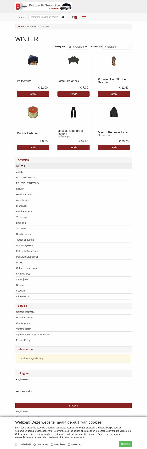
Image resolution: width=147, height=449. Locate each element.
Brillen (19, 262)
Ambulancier (22, 200)
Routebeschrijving (25, 317)
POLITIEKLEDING (25, 177)
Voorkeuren (41, 444)
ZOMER (20, 172)
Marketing (74, 444)
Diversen (20, 285)
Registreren (22, 411)
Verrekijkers (22, 279)
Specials (20, 290)
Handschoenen (23, 234)
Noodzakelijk (23, 444)
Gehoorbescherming (26, 268)
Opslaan (125, 444)
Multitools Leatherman (27, 256)
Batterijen (21, 223)
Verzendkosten (23, 329)
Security (20, 189)
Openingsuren (23, 323)
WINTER (20, 166)
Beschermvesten (24, 211)
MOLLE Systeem (24, 245)
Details (33, 94)
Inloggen (73, 405)
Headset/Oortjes (24, 194)
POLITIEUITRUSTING (27, 183)
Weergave (60, 46)
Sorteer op (96, 46)
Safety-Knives (23, 273)
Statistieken (58, 444)
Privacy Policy (23, 340)
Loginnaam (22, 379)
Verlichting (21, 217)
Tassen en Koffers (25, 239)
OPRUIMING (22, 296)
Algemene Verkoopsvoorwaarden (33, 334)
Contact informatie (25, 312)
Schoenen (21, 228)
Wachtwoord (23, 391)
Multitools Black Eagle (27, 251)
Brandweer (21, 206)
